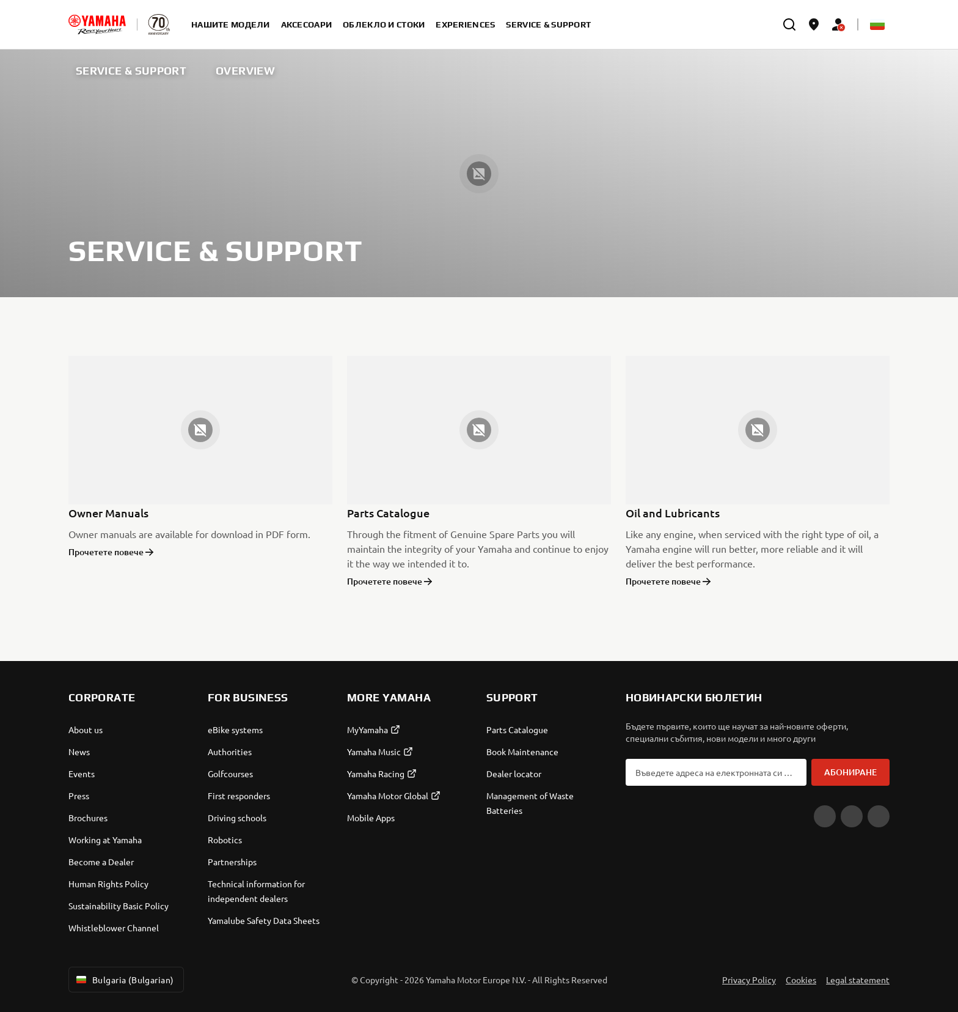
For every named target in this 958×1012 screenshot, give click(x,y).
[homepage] (97, 24)
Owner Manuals (108, 513)
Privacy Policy (749, 979)
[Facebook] (852, 816)
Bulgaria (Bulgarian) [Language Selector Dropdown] (124, 979)
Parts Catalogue (388, 513)
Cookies (801, 979)
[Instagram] (879, 816)
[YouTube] (825, 816)
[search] (789, 24)
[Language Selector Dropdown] (877, 24)
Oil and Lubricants (673, 513)
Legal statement (858, 979)
